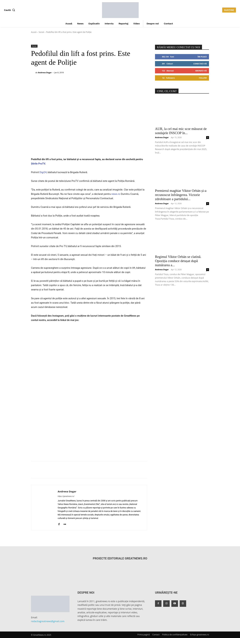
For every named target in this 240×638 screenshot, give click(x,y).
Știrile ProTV (38, 163)
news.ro (116, 193)
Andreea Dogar (45, 72)
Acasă (33, 32)
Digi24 (43, 172)
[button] (10, 10)
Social (41, 32)
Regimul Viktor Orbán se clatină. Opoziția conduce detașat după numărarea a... (178, 261)
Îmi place (202, 56)
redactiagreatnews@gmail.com (47, 621)
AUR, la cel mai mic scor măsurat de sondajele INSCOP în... (181, 131)
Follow (203, 78)
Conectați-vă (200, 63)
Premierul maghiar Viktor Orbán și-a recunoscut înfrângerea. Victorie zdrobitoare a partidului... (180, 195)
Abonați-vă (201, 70)
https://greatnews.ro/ (66, 496)
